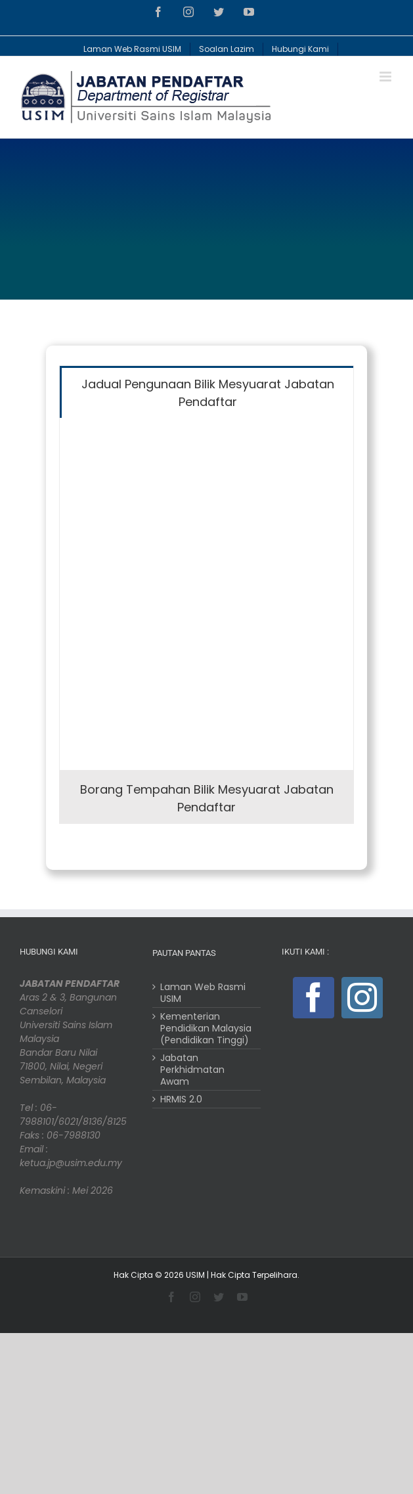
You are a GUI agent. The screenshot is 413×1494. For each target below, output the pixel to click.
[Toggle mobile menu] (386, 76)
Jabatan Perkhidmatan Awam (192, 1069)
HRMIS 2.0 (181, 1099)
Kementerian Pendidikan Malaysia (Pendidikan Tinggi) (205, 1028)
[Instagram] (362, 997)
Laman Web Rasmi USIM (203, 993)
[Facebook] (313, 997)
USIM (195, 1274)
